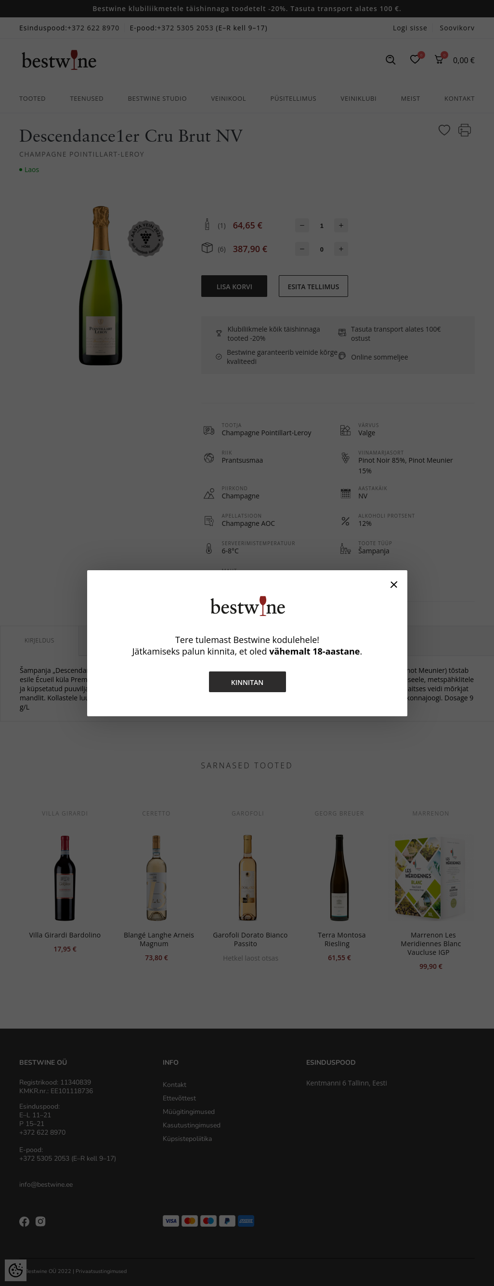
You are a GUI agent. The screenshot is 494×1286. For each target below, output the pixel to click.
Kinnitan (247, 682)
